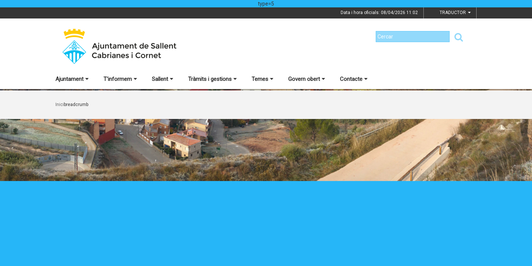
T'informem (120, 79)
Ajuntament (72, 79)
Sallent (162, 79)
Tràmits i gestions (212, 79)
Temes (262, 79)
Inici (59, 104)
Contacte (354, 79)
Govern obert (306, 79)
